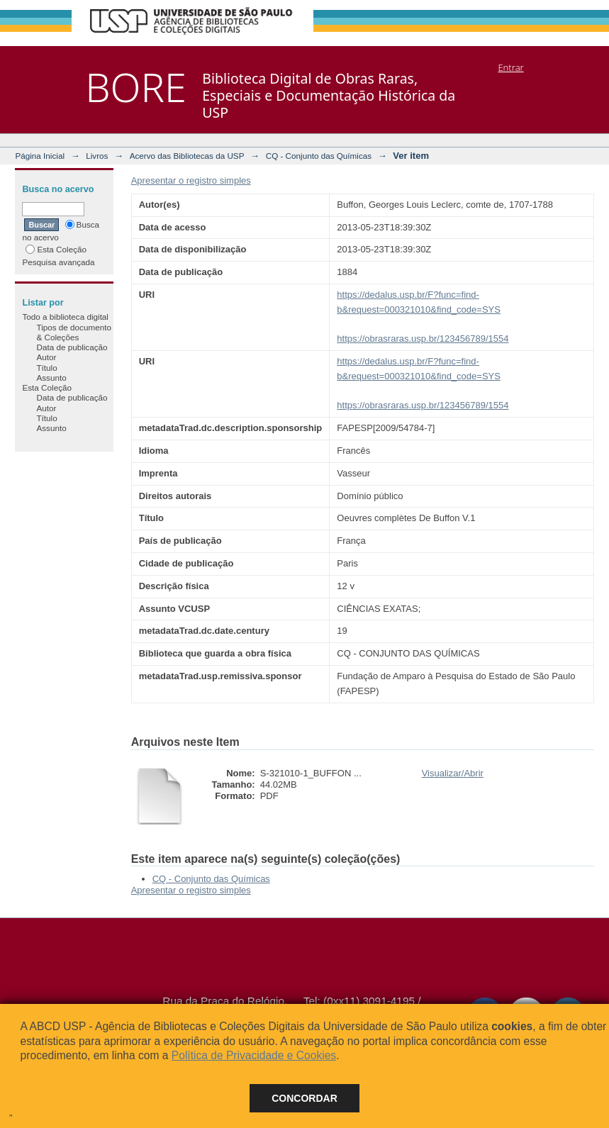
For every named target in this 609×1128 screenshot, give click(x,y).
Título (46, 367)
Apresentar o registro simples (191, 180)
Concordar (304, 1098)
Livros (97, 155)
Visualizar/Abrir (453, 773)
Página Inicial (40, 155)
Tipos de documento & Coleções (73, 332)
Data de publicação (71, 347)
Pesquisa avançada (58, 262)
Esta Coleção (56, 249)
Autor (46, 357)
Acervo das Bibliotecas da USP (187, 155)
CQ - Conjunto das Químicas (318, 155)
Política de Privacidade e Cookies (254, 1055)
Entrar (510, 67)
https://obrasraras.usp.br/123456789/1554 (422, 338)
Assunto (51, 377)
